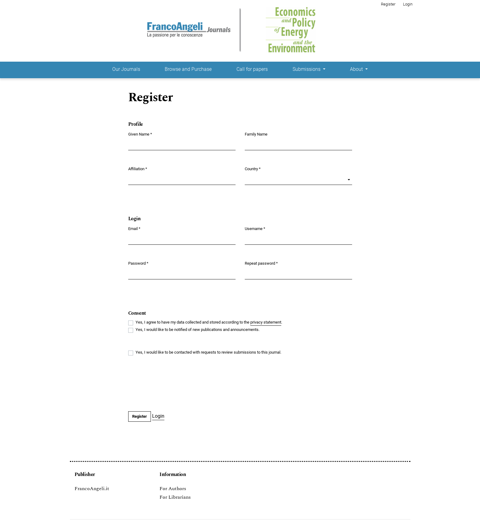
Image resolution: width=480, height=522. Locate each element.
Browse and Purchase (188, 69)
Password (138, 263)
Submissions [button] (307, 69)
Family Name (256, 134)
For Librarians (175, 497)
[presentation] (174, 384)
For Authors (172, 488)
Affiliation (137, 168)
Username (255, 228)
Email (134, 228)
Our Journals (126, 69)
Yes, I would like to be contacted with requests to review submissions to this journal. (208, 352)
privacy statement (265, 322)
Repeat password (261, 263)
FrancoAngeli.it (92, 488)
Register (388, 4)
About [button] (357, 69)
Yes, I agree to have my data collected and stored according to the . (209, 322)
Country (253, 168)
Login (408, 4)
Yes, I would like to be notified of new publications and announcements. (197, 329)
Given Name (140, 133)
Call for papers (252, 69)
